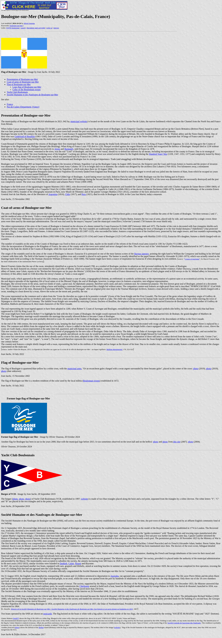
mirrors (56, 28)
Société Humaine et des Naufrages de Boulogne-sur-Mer (32, 94)
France (10, 104)
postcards (47, 613)
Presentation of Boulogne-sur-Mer (22, 79)
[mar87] (16, 618)
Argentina (52, 194)
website (84, 499)
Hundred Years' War (158, 154)
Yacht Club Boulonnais (17, 92)
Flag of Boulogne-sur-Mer (19, 84)
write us (49, 28)
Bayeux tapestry (141, 254)
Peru (84, 194)
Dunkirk (63, 563)
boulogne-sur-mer (16, 26)
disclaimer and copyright (36, 28)
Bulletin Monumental (114, 349)
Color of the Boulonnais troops (26, 89)
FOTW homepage (12, 28)
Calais (71, 563)
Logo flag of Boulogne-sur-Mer (26, 87)
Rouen (78, 563)
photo (195, 368)
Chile (67, 194)
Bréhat (41, 627)
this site (176, 442)
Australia (114, 576)
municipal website (79, 121)
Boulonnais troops (91, 381)
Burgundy (68, 149)
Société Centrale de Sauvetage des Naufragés (184, 623)
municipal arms (74, 368)
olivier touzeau (29, 23)
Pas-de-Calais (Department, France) (23, 107)
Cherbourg (84, 586)
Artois (57, 149)
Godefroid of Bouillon (25, 136)
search (23, 28)
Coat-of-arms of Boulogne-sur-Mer (23, 82)
